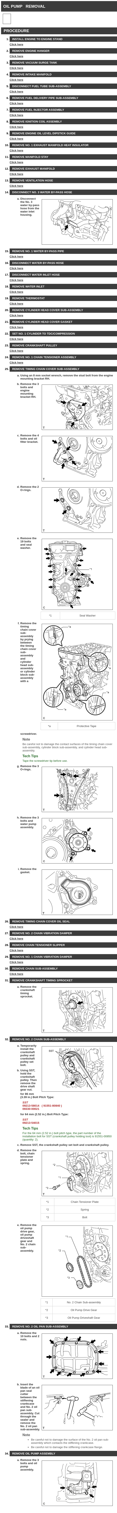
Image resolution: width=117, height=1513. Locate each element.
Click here (16, 44)
